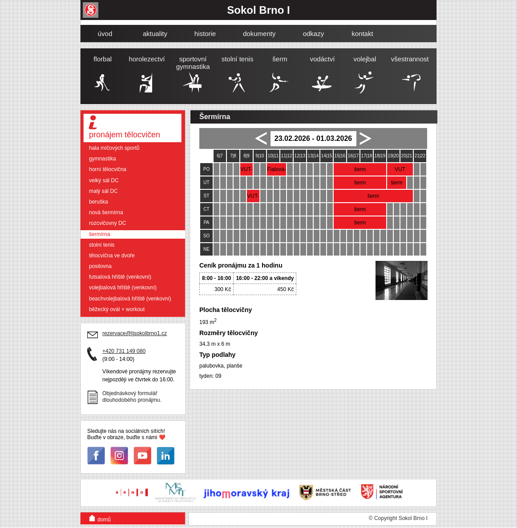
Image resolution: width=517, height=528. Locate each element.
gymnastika (102, 159)
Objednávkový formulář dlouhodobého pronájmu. (132, 396)
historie (205, 33)
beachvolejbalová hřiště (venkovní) (130, 299)
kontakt (362, 33)
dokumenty (259, 33)
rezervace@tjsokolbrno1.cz (134, 333)
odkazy (313, 33)
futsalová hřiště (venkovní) (120, 277)
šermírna (99, 234)
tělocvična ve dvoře (112, 255)
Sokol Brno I (258, 10)
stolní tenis (101, 245)
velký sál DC (104, 180)
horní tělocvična (107, 169)
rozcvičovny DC (107, 223)
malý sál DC (103, 191)
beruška (98, 202)
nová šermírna (106, 212)
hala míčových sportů (114, 148)
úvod (105, 33)
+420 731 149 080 (123, 351)
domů (100, 517)
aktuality (155, 33)
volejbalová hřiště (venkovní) (123, 287)
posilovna (100, 266)
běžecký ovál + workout (117, 309)
